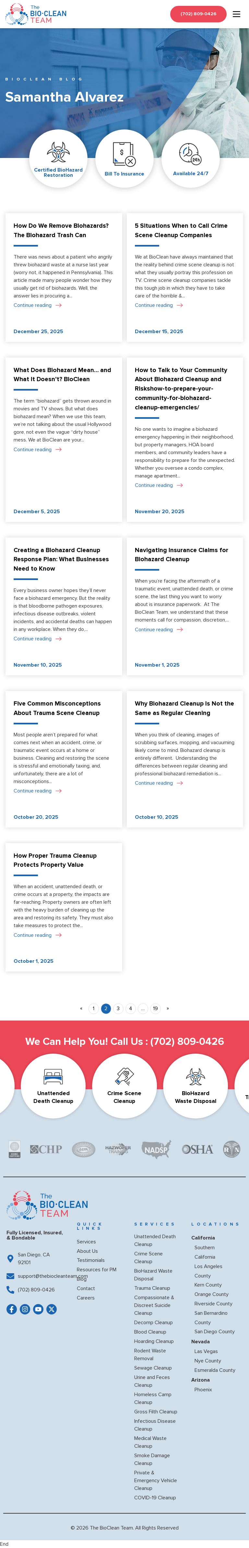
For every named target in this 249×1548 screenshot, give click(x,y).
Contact (86, 1288)
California (203, 1238)
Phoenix (203, 1389)
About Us (87, 1251)
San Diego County (215, 1331)
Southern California (205, 1252)
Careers (86, 1297)
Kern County (208, 1285)
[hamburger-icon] (236, 14)
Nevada (200, 1341)
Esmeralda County (215, 1370)
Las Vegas (206, 1351)
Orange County (212, 1294)
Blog (82, 1279)
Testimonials (91, 1260)
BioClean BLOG (45, 79)
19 (155, 1008)
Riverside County (213, 1303)
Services (86, 1241)
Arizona (200, 1380)
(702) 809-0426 (187, 1041)
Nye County (208, 1360)
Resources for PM (96, 1269)
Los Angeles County (208, 1271)
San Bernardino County (211, 1318)
